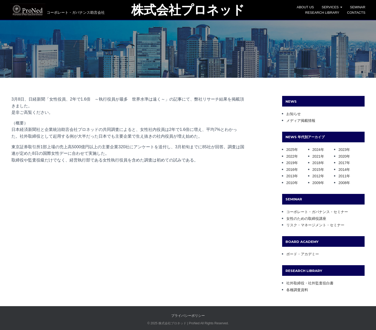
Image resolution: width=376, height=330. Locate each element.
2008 (342, 183)
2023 (342, 150)
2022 (290, 156)
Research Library (325, 13)
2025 (290, 150)
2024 (316, 150)
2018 (316, 163)
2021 (316, 156)
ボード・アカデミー (302, 254)
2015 (316, 169)
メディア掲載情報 (300, 120)
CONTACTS (359, 13)
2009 (316, 183)
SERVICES (335, 7)
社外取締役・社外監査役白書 (309, 283)
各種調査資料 (297, 290)
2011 (342, 176)
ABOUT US (308, 7)
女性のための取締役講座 (306, 218)
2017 (342, 163)
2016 (290, 169)
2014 (342, 169)
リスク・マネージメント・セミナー (315, 225)
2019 (290, 163)
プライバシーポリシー (188, 316)
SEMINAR (360, 7)
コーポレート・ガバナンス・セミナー (317, 212)
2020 (342, 156)
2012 (316, 176)
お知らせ (293, 114)
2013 (290, 176)
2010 (290, 183)
